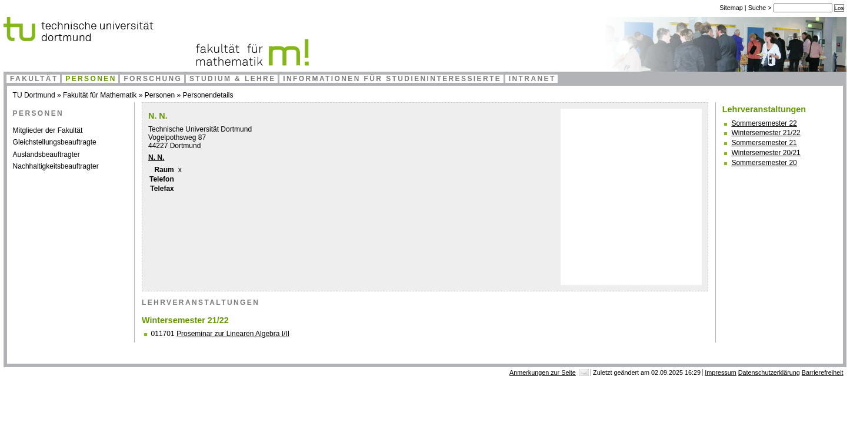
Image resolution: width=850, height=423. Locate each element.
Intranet (532, 79)
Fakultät (34, 79)
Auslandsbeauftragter (46, 154)
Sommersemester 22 (763, 123)
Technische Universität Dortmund (200, 129)
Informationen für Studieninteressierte (392, 79)
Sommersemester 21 (763, 143)
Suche (758, 7)
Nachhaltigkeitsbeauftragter (56, 166)
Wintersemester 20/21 (765, 153)
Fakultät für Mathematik (99, 95)
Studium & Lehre (232, 79)
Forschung (153, 79)
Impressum (720, 372)
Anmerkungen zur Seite (542, 372)
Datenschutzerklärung (769, 372)
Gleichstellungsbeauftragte (54, 142)
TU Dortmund (34, 95)
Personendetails (207, 95)
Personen (90, 79)
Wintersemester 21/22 (765, 133)
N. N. (156, 157)
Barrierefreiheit (823, 372)
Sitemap (731, 7)
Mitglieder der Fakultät (48, 130)
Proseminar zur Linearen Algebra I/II (232, 334)
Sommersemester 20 (763, 163)
